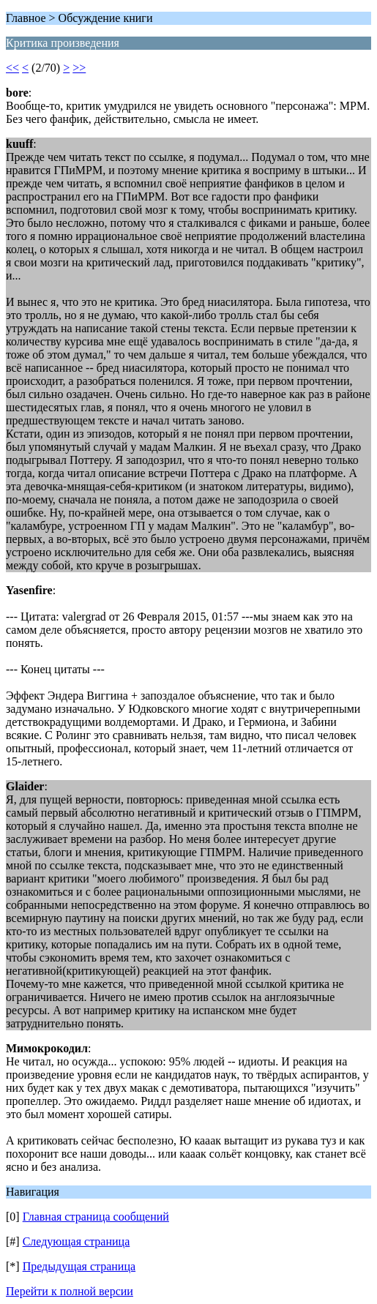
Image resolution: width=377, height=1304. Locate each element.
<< (12, 67)
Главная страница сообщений (96, 1216)
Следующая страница (76, 1241)
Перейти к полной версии (69, 1291)
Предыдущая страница (79, 1266)
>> (79, 67)
